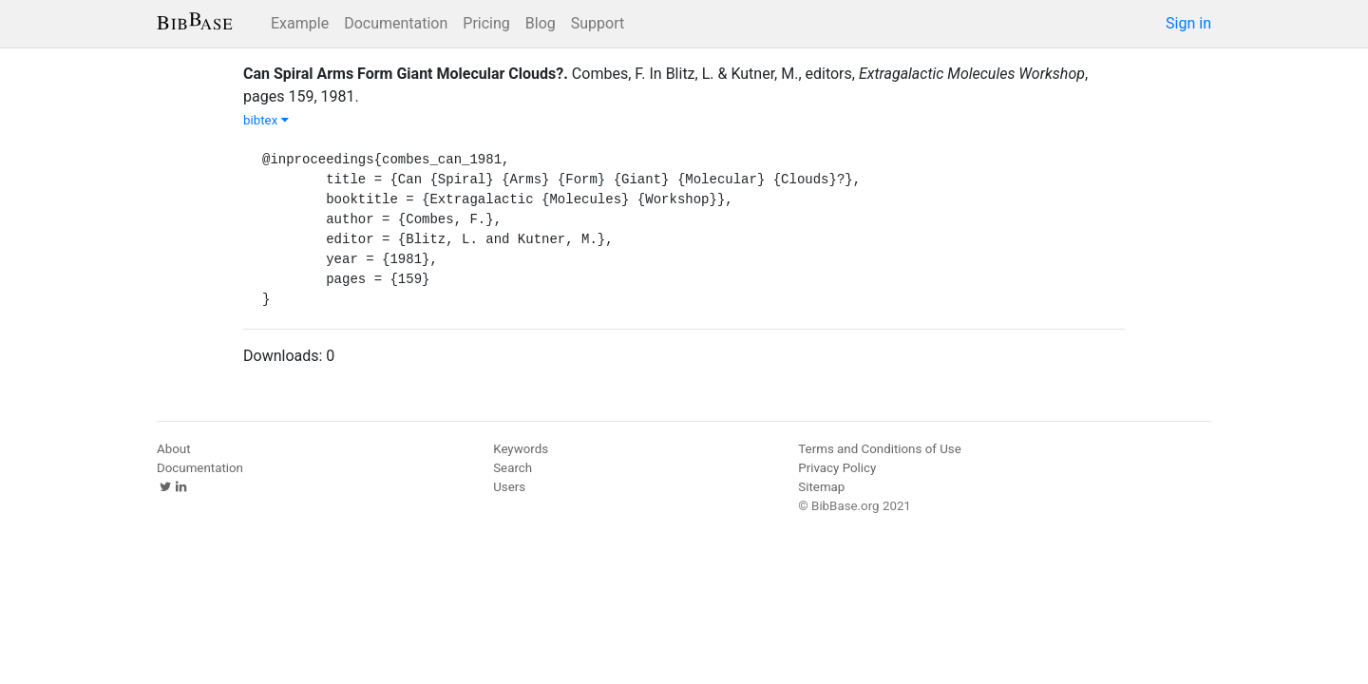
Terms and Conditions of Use (879, 449)
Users (509, 487)
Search (512, 468)
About (174, 449)
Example (300, 23)
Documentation (395, 23)
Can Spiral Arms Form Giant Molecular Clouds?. (405, 74)
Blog (540, 23)
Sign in (1188, 23)
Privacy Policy (837, 468)
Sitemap (821, 487)
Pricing (486, 23)
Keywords (520, 449)
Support (597, 23)
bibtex (266, 120)
